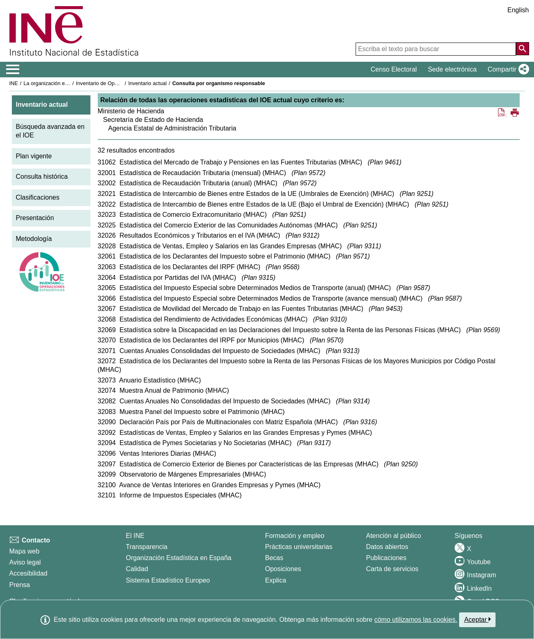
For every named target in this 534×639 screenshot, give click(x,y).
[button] (506, 69)
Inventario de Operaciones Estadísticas (121, 83)
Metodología (34, 238)
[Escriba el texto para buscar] (436, 49)
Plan (384, 162)
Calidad (137, 568)
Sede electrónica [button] (452, 69)
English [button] (518, 10)
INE (13, 83)
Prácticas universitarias (299, 546)
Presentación (35, 217)
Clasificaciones (38, 197)
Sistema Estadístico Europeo (168, 580)
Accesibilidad (28, 573)
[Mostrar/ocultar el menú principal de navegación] (12, 69)
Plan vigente (34, 156)
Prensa (19, 584)
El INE (135, 535)
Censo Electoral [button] (394, 69)
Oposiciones (283, 568)
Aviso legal (25, 562)
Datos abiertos (387, 546)
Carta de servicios (392, 568)
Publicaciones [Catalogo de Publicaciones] (386, 557)
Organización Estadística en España (179, 557)
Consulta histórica (42, 176)
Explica (275, 580)
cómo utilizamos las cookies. (415, 619)
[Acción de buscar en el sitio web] (522, 48)
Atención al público (393, 535)
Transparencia (147, 546)
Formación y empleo (294, 535)
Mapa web (24, 551)
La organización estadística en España (68, 83)
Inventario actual (147, 83)
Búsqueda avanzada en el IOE (50, 131)
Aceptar (477, 619)
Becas (274, 557)
